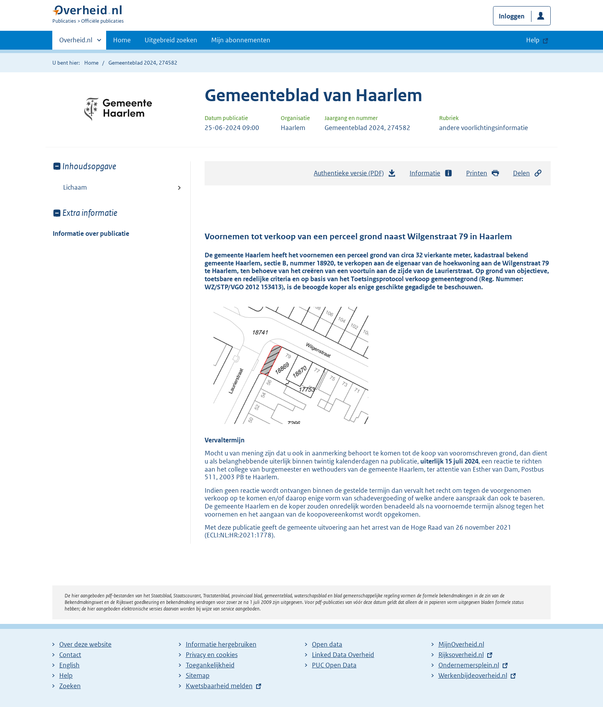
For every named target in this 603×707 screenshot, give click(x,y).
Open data (327, 644)
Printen (483, 173)
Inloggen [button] (512, 16)
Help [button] (533, 40)
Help (66, 675)
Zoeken (70, 686)
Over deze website (85, 644)
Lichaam (75, 187)
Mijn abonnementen (240, 40)
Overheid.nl (75, 42)
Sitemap (198, 675)
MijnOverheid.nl (461, 644)
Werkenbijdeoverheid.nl (472, 675)
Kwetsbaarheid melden (219, 686)
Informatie (431, 173)
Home (122, 40)
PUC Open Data (334, 665)
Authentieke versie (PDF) (355, 175)
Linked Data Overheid (343, 654)
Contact (70, 654)
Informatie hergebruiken (221, 644)
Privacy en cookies (212, 654)
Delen (527, 173)
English (69, 665)
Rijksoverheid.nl (461, 654)
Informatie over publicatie (91, 233)
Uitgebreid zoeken (171, 40)
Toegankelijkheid (210, 665)
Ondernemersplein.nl (468, 665)
